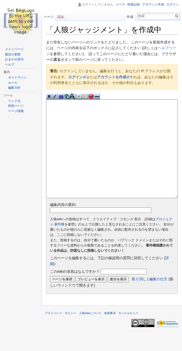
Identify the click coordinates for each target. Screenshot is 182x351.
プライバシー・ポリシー (60, 332)
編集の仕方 (158, 298)
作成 (130, 17)
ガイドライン (17, 77)
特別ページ (16, 106)
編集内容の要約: (63, 224)
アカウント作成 (153, 4)
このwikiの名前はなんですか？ (75, 291)
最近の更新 (13, 54)
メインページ (14, 49)
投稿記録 (133, 4)
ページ (48, 17)
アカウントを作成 (111, 77)
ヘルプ (9, 64)
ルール (12, 82)
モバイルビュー (128, 332)
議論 (60, 17)
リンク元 (14, 101)
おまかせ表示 (14, 59)
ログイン (75, 77)
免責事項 (110, 332)
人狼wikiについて (90, 332)
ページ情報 (16, 111)
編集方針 (14, 87)
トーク (120, 4)
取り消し (139, 298)
